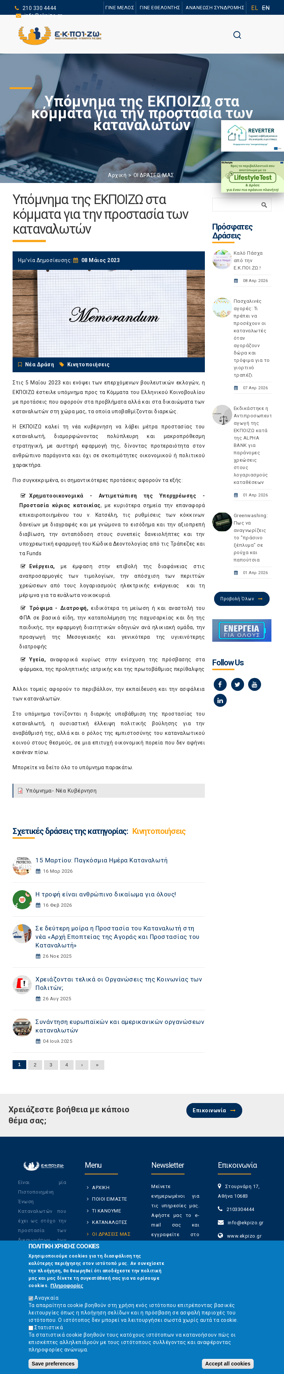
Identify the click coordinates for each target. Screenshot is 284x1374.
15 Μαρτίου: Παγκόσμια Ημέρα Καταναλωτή (102, 860)
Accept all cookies (227, 1364)
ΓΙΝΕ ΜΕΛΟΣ (119, 7)
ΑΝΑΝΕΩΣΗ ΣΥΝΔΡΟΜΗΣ (215, 7)
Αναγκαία (46, 1298)
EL (254, 7)
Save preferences (53, 1364)
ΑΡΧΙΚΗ (100, 1187)
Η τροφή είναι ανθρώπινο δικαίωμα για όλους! (106, 894)
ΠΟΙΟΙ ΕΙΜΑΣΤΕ (109, 1199)
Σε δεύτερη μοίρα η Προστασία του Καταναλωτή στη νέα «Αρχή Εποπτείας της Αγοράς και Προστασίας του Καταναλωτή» (118, 937)
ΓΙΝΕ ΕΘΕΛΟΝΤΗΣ (160, 7)
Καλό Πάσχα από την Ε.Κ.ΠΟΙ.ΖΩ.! (248, 260)
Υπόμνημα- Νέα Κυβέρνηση (61, 790)
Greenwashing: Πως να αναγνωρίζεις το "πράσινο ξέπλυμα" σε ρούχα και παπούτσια (251, 538)
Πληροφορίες (66, 1286)
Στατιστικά (48, 1327)
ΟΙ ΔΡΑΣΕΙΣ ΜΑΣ (153, 175)
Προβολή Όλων (237, 598)
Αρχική (117, 175)
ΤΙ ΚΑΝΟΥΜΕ (106, 1211)
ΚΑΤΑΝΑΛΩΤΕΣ (110, 1222)
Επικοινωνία (209, 1110)
